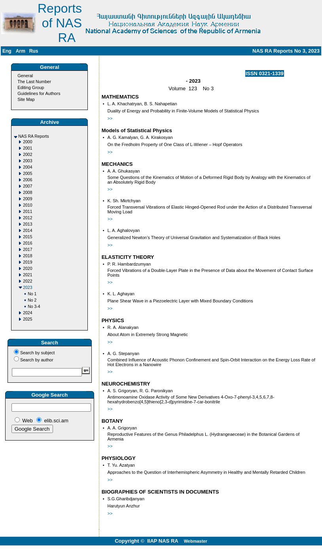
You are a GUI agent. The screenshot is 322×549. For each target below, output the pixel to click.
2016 (27, 243)
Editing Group (30, 87)
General (25, 75)
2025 (27, 319)
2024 (27, 313)
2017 (27, 249)
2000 (27, 142)
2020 (27, 268)
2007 (27, 186)
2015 (27, 237)
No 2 (32, 300)
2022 (27, 281)
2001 (27, 148)
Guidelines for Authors (38, 93)
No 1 (32, 294)
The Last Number (34, 81)
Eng (6, 51)
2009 (27, 199)
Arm (20, 51)
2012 (27, 218)
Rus (33, 51)
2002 (27, 154)
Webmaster (195, 541)
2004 (27, 167)
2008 (27, 192)
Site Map (25, 99)
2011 (27, 211)
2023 (27, 287)
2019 (27, 262)
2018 (27, 256)
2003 (27, 161)
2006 (27, 180)
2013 (27, 224)
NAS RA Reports (33, 136)
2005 (27, 173)
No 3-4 (34, 306)
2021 (27, 275)
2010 (27, 205)
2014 (27, 230)
